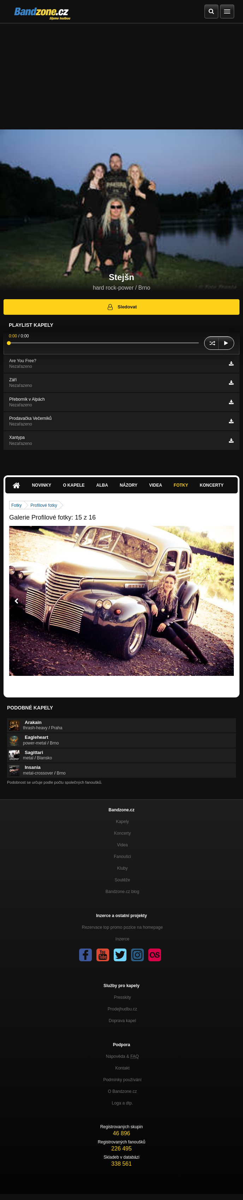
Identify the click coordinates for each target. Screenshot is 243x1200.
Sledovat (121, 307)
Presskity (122, 997)
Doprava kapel (122, 1020)
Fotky (181, 485)
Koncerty (212, 485)
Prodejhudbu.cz (122, 1009)
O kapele (73, 485)
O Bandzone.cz (122, 1091)
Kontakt (122, 1068)
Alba (102, 485)
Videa (155, 485)
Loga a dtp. (122, 1103)
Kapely (122, 821)
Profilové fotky (43, 505)
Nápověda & (122, 1056)
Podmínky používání (122, 1079)
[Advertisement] (121, 76)
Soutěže (122, 879)
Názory (128, 485)
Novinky (41, 485)
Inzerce (122, 939)
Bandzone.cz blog (122, 891)
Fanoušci (122, 856)
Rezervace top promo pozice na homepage (122, 927)
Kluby (122, 868)
